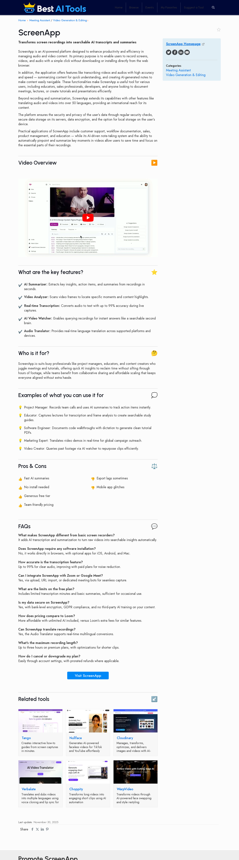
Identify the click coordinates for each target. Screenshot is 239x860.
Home (22, 20)
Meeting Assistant (39, 20)
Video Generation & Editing (70, 20)
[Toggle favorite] (219, 30)
